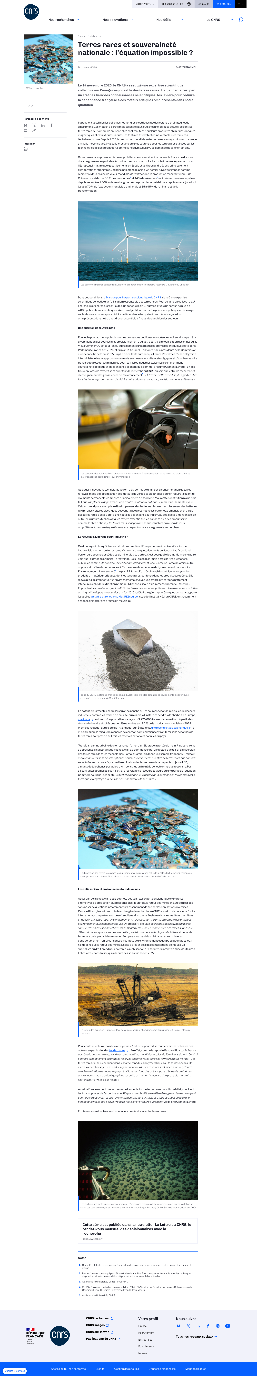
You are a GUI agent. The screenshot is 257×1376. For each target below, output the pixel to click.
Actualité (95, 36)
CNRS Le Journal (97, 1318)
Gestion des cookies (126, 1368)
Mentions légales (195, 1368)
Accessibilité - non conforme (68, 1368)
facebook (208, 1326)
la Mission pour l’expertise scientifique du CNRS (132, 297)
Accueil (82, 36)
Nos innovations (115, 20)
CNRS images (95, 1325)
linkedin (198, 1326)
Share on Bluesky (25, 125)
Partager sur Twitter (34, 125)
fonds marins (117, 1050)
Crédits (100, 1368)
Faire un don (224, 4)
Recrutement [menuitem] (146, 1332)
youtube (227, 1326)
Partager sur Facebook (51, 125)
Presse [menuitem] (142, 1326)
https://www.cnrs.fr (92, 1238)
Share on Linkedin (43, 125)
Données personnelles (162, 1368)
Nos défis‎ (163, 20)
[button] (15, 1371)
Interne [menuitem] (142, 1353)
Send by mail (25, 130)
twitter (188, 1326)
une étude (84, 719)
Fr (239, 4)
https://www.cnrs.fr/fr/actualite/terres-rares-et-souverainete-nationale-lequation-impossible (34, 130)
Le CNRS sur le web (172, 4)
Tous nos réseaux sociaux (189, 1336)
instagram (217, 1326)
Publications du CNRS (101, 1339)
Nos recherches (61, 20)
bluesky (178, 1326)
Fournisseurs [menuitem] (146, 1346)
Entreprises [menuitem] (145, 1339)
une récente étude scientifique (169, 727)
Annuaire (203, 4)
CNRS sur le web (97, 1332)
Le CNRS (213, 20)
